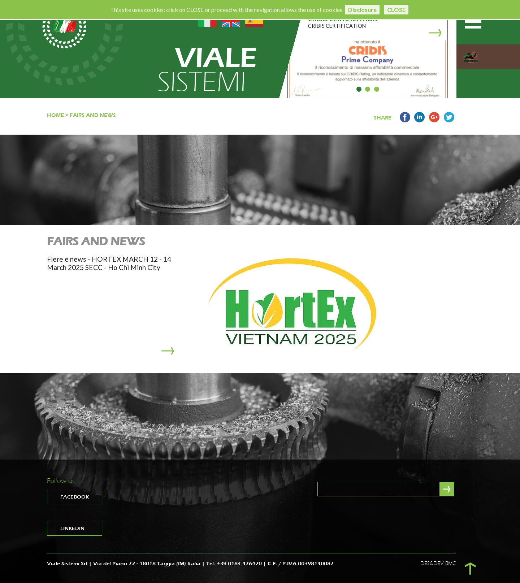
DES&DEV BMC (438, 563)
